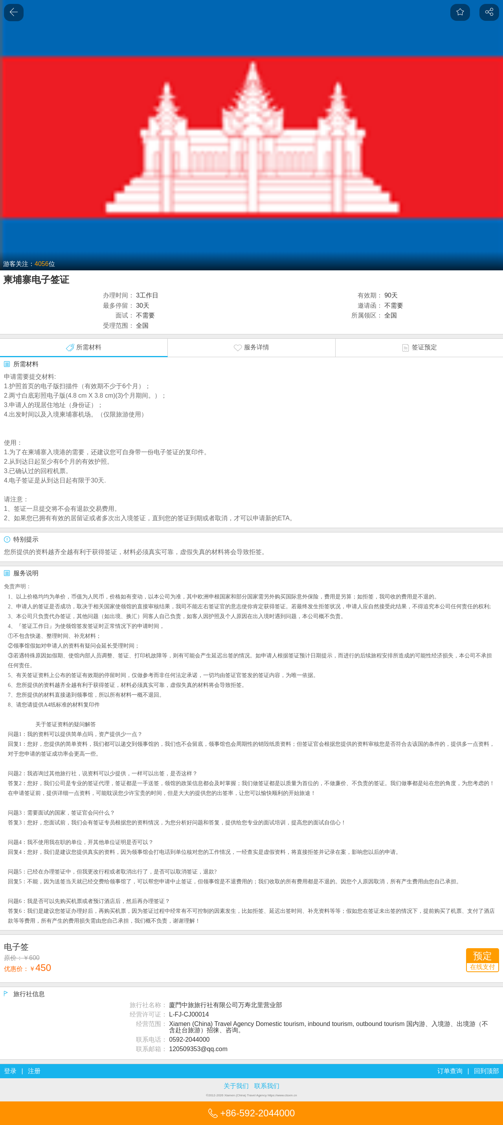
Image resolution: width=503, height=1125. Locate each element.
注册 (34, 1071)
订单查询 (450, 1071)
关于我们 (236, 1086)
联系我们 (266, 1086)
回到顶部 (486, 1071)
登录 (10, 1071)
